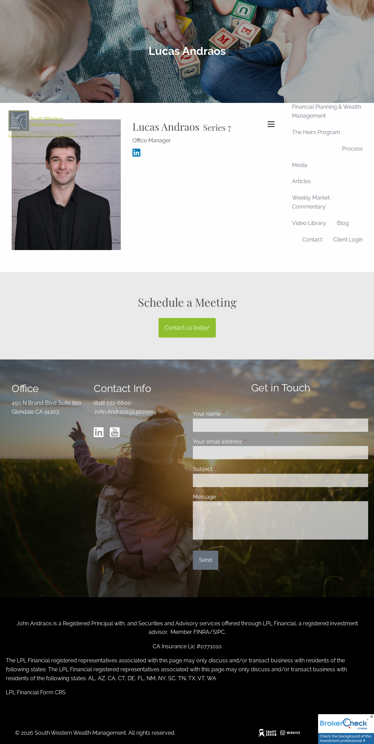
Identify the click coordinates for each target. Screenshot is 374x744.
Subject (229, 469)
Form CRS (53, 692)
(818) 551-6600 (112, 403)
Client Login (348, 239)
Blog (343, 223)
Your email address (244, 441)
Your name (233, 414)
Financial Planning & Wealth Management (326, 111)
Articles (301, 181)
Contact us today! (187, 327)
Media (299, 165)
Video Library (309, 223)
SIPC (219, 632)
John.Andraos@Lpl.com (124, 412)
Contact (312, 239)
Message (231, 497)
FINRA (201, 632)
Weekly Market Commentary (311, 202)
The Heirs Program (316, 132)
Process (352, 148)
